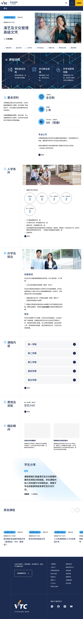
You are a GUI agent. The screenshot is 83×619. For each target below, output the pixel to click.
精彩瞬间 (72, 48)
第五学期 (32, 380)
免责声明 (68, 573)
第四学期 (32, 371)
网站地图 (68, 570)
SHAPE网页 (45, 307)
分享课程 (8, 39)
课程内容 (50, 48)
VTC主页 (53, 583)
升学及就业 (39, 48)
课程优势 (7, 48)
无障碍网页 (69, 580)
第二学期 (32, 353)
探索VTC (53, 580)
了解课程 (53, 564)
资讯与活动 (54, 573)
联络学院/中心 (70, 567)
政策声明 (68, 577)
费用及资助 (61, 48)
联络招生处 (69, 564)
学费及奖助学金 (55, 570)
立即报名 (79, 3)
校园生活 (53, 577)
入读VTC (53, 567)
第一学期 (32, 344)
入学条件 (28, 48)
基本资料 (18, 48)
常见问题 (68, 583)
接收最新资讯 (23, 573)
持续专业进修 (54, 586)
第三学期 (32, 362)
